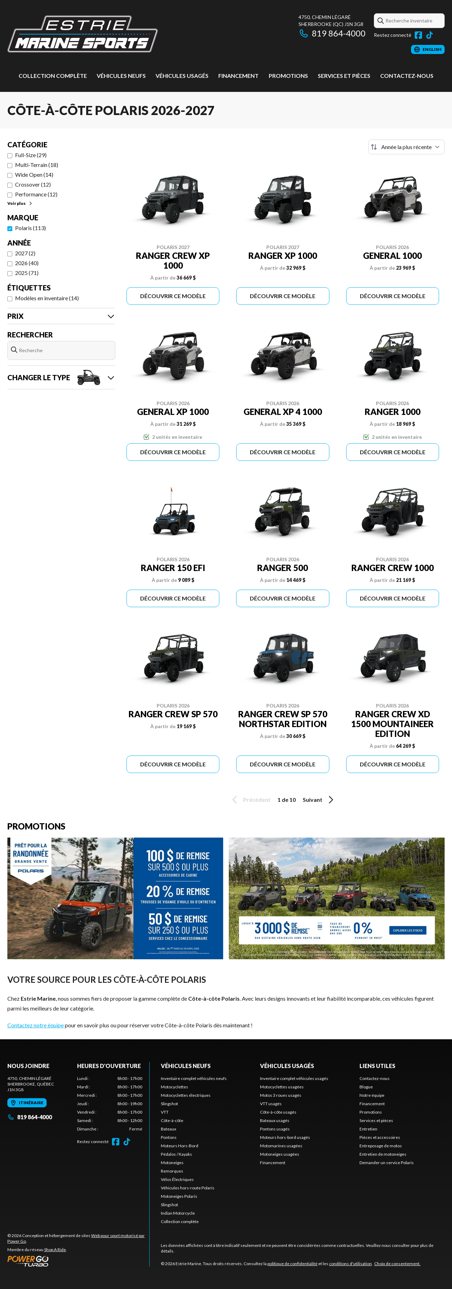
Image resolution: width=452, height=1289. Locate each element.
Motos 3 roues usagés (280, 1095)
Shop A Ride (55, 1249)
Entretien (368, 1129)
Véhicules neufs (121, 75)
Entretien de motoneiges (382, 1154)
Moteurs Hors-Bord (179, 1145)
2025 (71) (27, 272)
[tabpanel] (110, 1104)
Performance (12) (36, 194)
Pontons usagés (275, 1129)
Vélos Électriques (177, 1179)
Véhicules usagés (182, 75)
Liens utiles (377, 1065)
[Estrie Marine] (82, 34)
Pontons (169, 1137)
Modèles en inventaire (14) (47, 298)
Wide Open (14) (34, 174)
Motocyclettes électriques (186, 1095)
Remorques (172, 1171)
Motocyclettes (174, 1086)
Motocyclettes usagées (282, 1086)
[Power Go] (78, 1261)
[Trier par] (406, 147)
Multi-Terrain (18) (36, 164)
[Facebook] (418, 35)
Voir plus (20, 203)
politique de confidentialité (292, 1263)
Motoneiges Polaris (179, 1196)
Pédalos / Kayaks (176, 1154)
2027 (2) (25, 253)
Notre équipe (371, 1095)
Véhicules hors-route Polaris (187, 1187)
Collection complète (53, 75)
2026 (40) (27, 263)
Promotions (288, 75)
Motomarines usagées (281, 1145)
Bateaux (168, 1129)
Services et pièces (344, 75)
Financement (238, 75)
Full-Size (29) (31, 155)
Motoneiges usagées (279, 1154)
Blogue (366, 1086)
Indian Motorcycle (178, 1213)
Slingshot (169, 1103)
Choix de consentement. (397, 1263)
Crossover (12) (33, 184)
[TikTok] (429, 35)
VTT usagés (271, 1103)
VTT (165, 1112)
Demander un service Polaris (386, 1162)
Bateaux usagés (274, 1120)
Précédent (250, 799)
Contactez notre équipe (35, 1025)
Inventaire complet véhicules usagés (294, 1078)
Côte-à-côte (172, 1120)
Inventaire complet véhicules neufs (194, 1078)
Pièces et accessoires (379, 1137)
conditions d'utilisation (350, 1263)
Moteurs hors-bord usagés (285, 1137)
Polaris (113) (30, 227)
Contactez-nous (406, 75)
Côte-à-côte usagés (278, 1112)
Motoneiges (172, 1162)
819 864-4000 (332, 33)
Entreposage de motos (380, 1145)
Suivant (319, 799)
